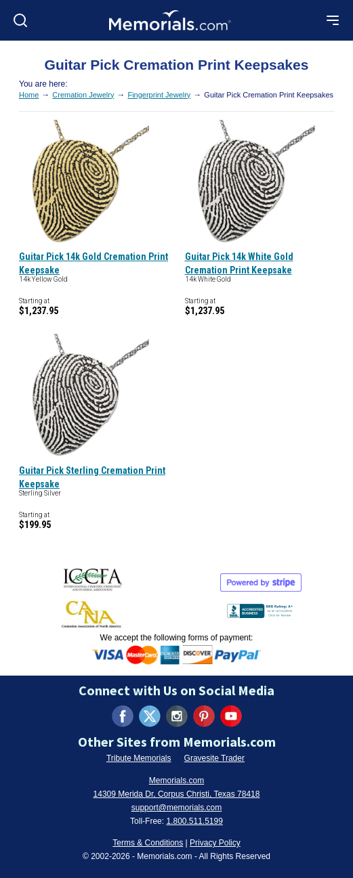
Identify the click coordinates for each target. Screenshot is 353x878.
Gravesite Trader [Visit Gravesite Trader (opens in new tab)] (214, 758)
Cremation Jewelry (83, 95)
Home (29, 95)
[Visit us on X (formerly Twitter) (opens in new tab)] (150, 716)
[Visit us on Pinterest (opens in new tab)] (204, 716)
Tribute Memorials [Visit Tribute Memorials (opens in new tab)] (138, 758)
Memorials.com (176, 780)
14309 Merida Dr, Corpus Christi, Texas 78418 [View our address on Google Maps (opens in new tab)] (177, 794)
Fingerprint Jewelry (158, 95)
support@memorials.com (176, 807)
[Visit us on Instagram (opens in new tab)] (177, 716)
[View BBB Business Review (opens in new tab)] (261, 608)
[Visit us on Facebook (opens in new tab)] (122, 716)
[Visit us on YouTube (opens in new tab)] (231, 716)
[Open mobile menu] (332, 20)
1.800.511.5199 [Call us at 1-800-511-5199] (194, 821)
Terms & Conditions (147, 843)
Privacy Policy (215, 843)
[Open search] (20, 20)
